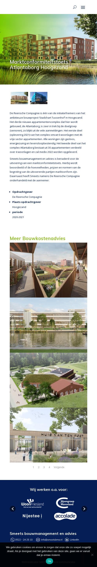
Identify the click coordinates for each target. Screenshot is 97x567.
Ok (49, 561)
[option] (32, 508)
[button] (13, 509)
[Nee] (92, 555)
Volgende (59, 467)
